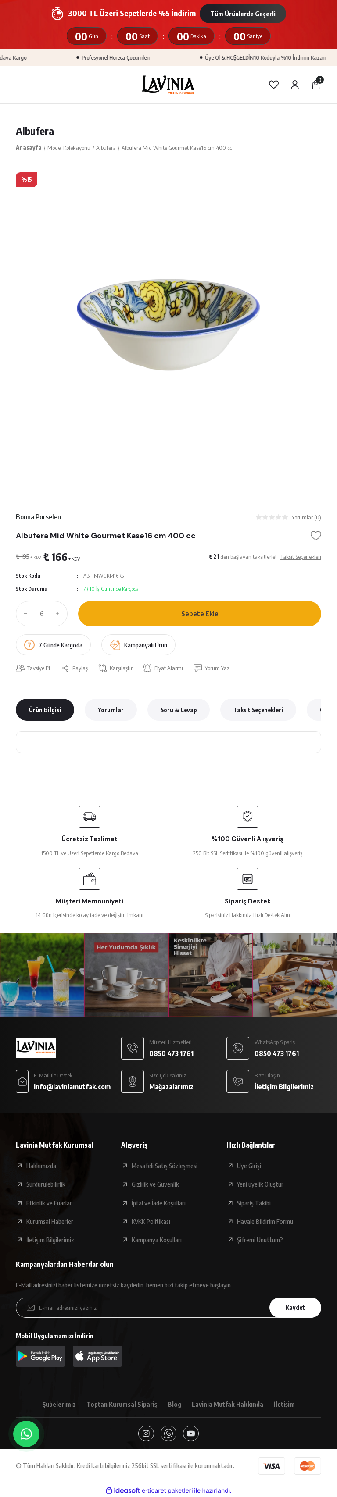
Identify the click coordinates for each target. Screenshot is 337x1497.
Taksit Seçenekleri (258, 710)
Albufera (35, 130)
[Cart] (316, 84)
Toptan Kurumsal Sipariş (121, 1404)
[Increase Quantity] (60, 613)
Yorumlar (111, 710)
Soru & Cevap (179, 710)
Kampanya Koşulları (157, 1240)
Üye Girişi (249, 1166)
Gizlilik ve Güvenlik (155, 1184)
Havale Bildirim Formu (265, 1221)
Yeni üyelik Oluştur (260, 1184)
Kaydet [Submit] (295, 1307)
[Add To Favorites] (316, 535)
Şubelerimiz (59, 1404)
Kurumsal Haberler (49, 1221)
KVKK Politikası (151, 1221)
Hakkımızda (41, 1166)
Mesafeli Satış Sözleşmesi (164, 1166)
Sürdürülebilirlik (45, 1184)
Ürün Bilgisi (45, 710)
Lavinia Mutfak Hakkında (227, 1404)
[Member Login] (295, 84)
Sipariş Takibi (254, 1203)
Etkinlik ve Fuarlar (49, 1203)
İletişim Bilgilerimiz (50, 1240)
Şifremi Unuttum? (260, 1240)
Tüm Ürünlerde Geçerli (243, 14)
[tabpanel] (168, 324)
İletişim (284, 1404)
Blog (174, 1404)
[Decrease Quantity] (24, 613)
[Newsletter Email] (168, 1308)
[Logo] (168, 84)
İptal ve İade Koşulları (159, 1203)
